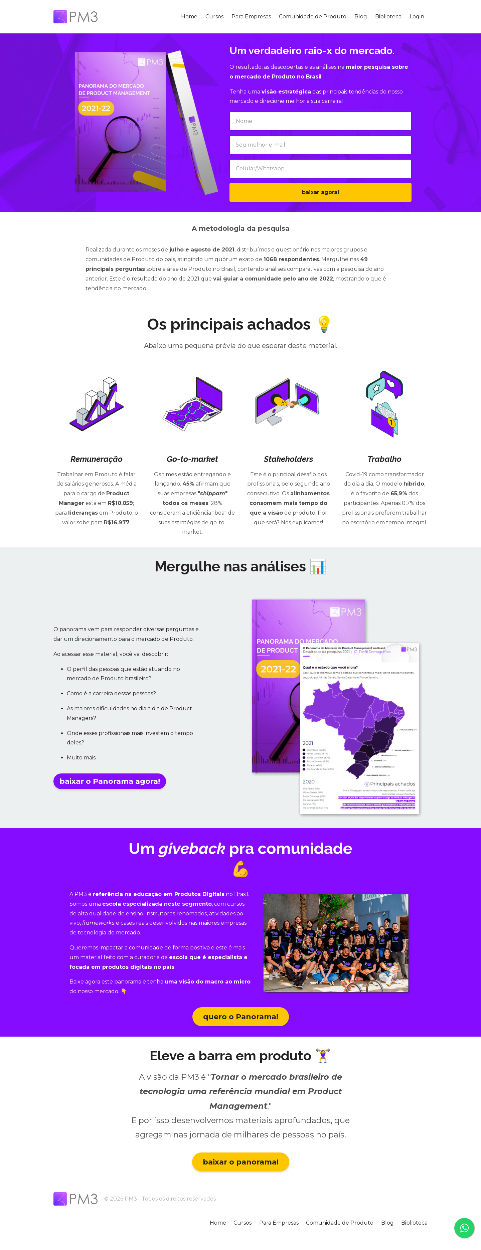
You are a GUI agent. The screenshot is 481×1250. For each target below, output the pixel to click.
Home (189, 16)
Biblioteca (388, 16)
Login (417, 16)
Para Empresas (251, 16)
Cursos (214, 16)
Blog (360, 16)
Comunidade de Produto (312, 16)
